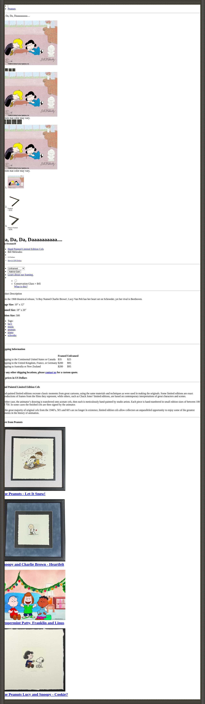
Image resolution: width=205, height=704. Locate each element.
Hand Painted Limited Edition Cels (26, 249)
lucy (10, 323)
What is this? (21, 286)
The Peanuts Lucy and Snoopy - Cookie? (34, 694)
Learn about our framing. (20, 274)
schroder (12, 335)
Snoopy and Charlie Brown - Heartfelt (32, 564)
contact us (50, 372)
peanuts (12, 329)
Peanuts (12, 8)
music (11, 326)
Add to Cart (14, 271)
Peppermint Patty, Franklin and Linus (32, 623)
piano (10, 332)
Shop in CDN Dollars (14, 260)
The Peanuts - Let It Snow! (23, 494)
